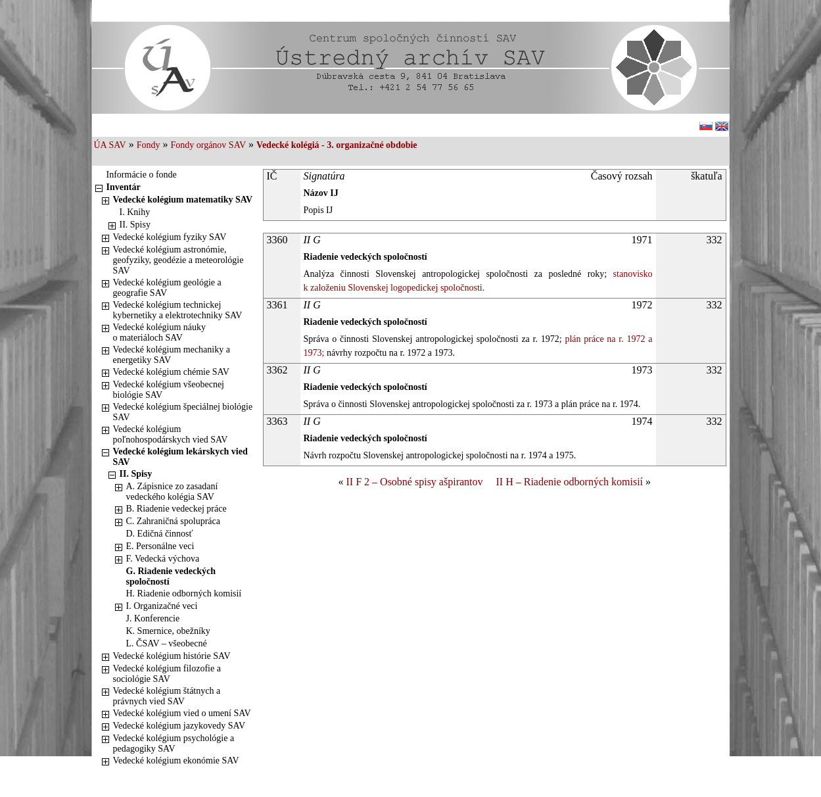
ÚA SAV (110, 145)
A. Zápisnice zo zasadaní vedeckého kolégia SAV (172, 491)
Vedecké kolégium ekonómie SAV (176, 760)
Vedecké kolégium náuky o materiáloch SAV (159, 332)
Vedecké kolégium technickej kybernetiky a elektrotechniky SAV (178, 310)
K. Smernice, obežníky (168, 631)
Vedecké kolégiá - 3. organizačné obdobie (336, 145)
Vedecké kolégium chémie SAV (171, 372)
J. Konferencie (153, 618)
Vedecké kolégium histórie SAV (172, 656)
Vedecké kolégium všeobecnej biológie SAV (169, 389)
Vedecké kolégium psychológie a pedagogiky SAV (174, 743)
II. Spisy (135, 224)
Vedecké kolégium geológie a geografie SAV (167, 288)
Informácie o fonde (141, 175)
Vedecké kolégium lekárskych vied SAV (180, 457)
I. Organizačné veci (162, 606)
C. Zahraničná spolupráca (173, 521)
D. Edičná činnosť (159, 534)
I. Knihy (135, 212)
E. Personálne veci (160, 546)
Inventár (123, 187)
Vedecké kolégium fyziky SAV (170, 237)
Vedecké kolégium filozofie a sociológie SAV (167, 674)
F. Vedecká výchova (163, 559)
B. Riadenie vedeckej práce (176, 509)
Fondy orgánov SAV (208, 145)
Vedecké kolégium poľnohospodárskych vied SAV (170, 434)
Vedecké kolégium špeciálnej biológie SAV (183, 412)
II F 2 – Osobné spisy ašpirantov (414, 481)
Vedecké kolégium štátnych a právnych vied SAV (167, 696)
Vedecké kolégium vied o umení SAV (182, 713)
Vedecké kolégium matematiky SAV (183, 200)
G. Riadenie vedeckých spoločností (171, 576)
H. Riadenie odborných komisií (184, 593)
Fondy (148, 145)
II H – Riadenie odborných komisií (570, 481)
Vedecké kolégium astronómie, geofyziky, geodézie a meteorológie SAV (178, 260)
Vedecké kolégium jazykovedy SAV (179, 726)
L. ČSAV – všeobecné (166, 643)
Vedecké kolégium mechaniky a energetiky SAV (171, 355)
